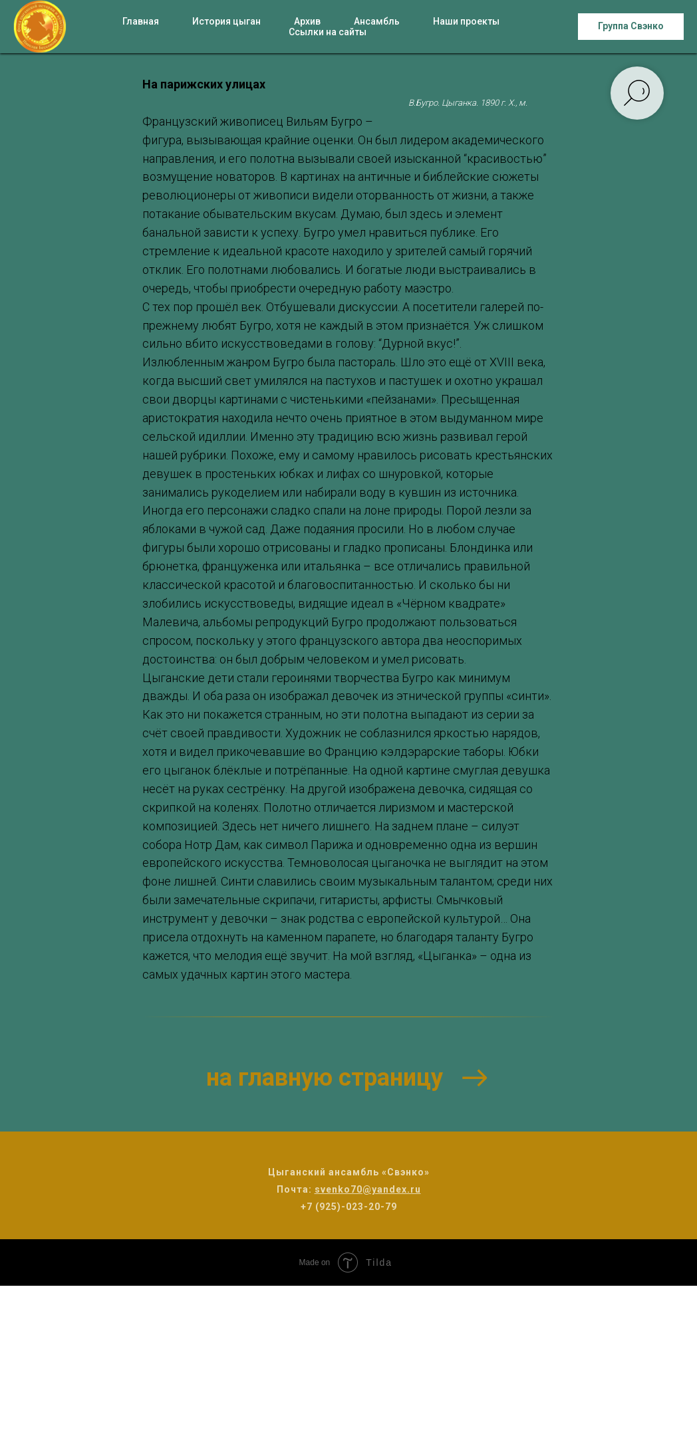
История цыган (226, 21)
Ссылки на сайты (327, 32)
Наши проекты (466, 21)
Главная (140, 21)
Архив (307, 21)
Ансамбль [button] (377, 21)
